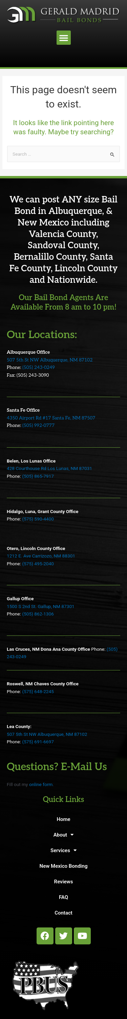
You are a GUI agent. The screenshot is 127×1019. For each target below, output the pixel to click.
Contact (63, 913)
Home (63, 819)
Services (63, 850)
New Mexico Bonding (64, 866)
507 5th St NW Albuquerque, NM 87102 (49, 360)
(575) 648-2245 (38, 691)
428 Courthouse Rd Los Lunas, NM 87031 (49, 468)
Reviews (63, 882)
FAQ (63, 897)
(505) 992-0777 (38, 425)
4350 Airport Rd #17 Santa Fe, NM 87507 (51, 418)
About (63, 835)
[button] (64, 38)
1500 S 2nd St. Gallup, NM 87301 (41, 606)
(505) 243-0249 (38, 367)
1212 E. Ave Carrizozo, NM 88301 (41, 556)
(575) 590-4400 (38, 519)
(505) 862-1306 (38, 613)
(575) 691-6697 (38, 741)
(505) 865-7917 (38, 476)
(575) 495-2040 (38, 563)
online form (40, 784)
